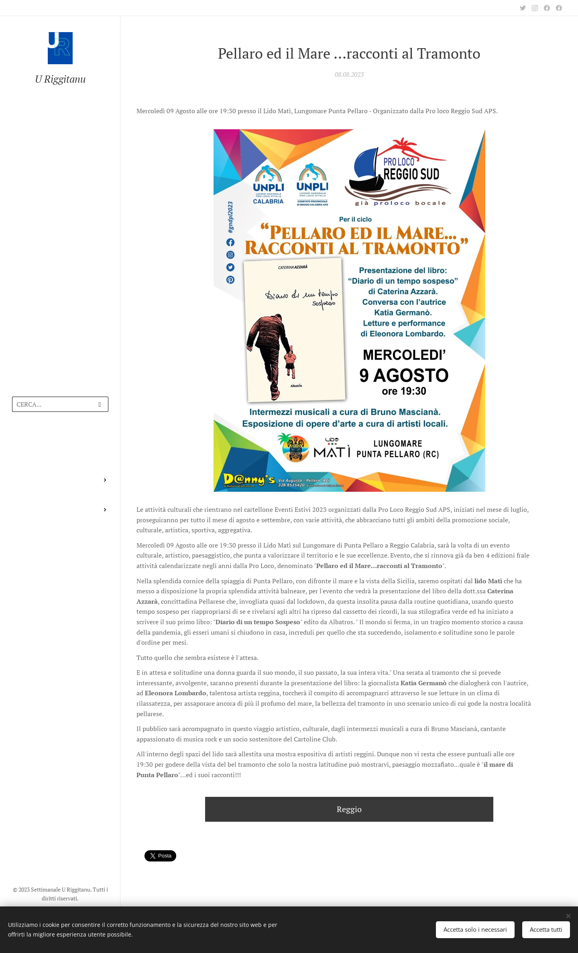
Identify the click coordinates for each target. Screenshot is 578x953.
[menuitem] (60, 441)
